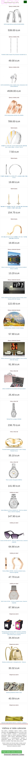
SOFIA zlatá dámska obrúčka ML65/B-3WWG (14, 24)
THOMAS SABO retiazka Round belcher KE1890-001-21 (14, 54)
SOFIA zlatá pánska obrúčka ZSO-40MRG (14, 115)
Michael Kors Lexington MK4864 (14, 419)
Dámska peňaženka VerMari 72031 (14, 692)
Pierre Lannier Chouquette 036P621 (14, 479)
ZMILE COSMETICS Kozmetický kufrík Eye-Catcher (14, 388)
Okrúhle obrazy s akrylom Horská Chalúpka (14, 328)
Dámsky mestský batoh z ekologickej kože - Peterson (14, 662)
